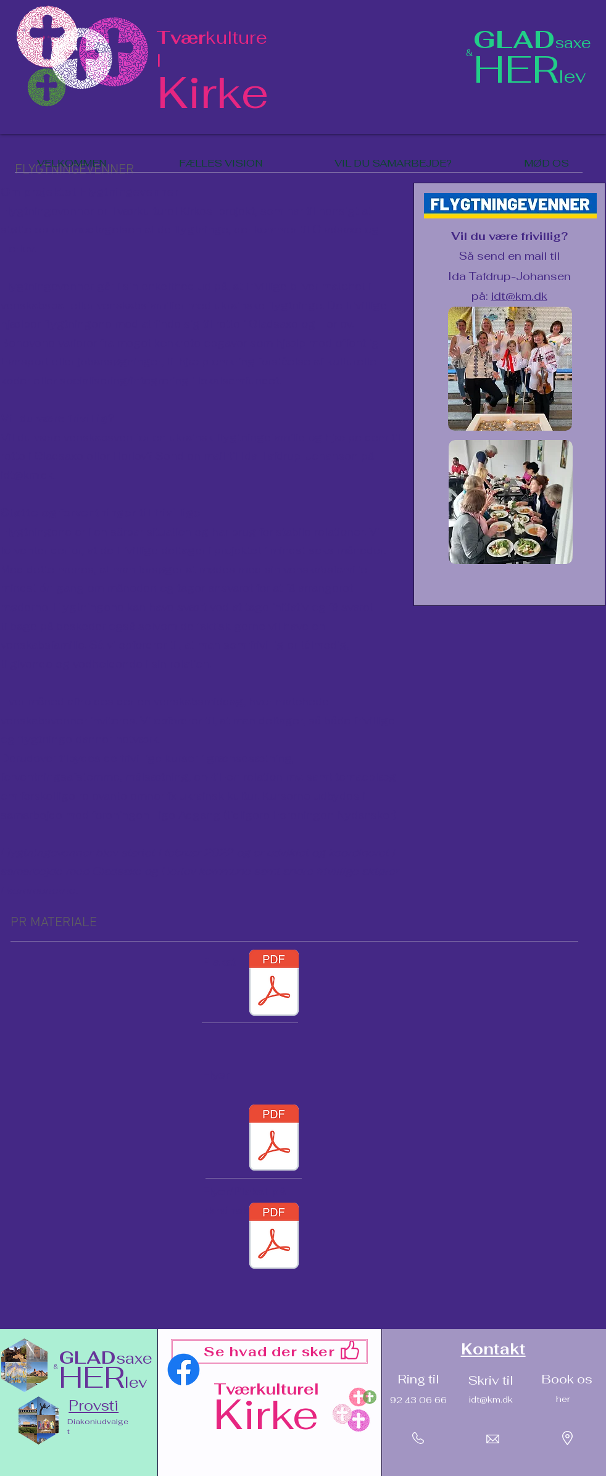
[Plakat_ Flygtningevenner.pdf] (274, 984)
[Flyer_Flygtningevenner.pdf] (274, 1139)
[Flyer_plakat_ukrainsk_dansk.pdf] (274, 1237)
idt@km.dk (27, 475)
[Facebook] (183, 1369)
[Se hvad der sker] (269, 1351)
